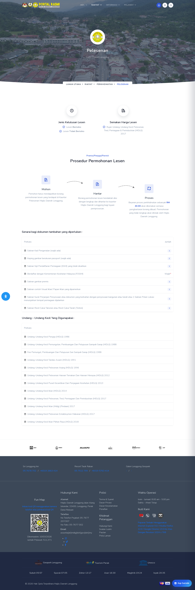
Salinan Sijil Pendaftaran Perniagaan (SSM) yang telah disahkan (56, 266)
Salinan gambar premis (37, 281)
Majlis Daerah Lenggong (65, 583)
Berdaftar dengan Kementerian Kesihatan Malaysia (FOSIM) (55, 273)
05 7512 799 (81, 470)
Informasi (111, 5)
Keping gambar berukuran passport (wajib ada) (49, 258)
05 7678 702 (29, 470)
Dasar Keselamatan (108, 505)
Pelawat (129, 5)
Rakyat (95, 5)
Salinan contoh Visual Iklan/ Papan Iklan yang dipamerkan (53, 289)
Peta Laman (105, 535)
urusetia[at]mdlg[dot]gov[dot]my (76, 532)
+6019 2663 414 (49, 470)
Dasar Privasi (105, 502)
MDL (82, 5)
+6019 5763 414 (100, 470)
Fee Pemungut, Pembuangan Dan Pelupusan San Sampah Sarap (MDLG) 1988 (64, 352)
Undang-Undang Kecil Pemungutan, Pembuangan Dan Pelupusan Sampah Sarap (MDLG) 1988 (72, 344)
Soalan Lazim (105, 529)
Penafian (103, 509)
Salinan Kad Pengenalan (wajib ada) (44, 250)
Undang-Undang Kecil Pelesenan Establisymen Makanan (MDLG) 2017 (61, 414)
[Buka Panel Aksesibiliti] (5, 296)
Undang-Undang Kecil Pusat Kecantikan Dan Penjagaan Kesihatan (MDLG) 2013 (65, 383)
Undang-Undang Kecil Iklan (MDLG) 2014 (47, 390)
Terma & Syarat (106, 499)
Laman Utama (73, 84)
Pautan (102, 532)
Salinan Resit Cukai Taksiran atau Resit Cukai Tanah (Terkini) (55, 308)
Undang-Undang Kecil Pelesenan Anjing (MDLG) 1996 (53, 367)
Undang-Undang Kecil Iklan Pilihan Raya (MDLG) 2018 (53, 421)
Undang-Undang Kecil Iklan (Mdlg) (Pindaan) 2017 (51, 406)
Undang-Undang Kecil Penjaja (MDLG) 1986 (48, 336)
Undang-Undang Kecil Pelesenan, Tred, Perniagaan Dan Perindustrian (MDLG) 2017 (66, 398)
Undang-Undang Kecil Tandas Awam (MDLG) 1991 (51, 359)
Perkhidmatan (105, 84)
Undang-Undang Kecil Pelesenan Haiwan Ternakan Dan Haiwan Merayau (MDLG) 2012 (68, 375)
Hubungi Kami (105, 525)
